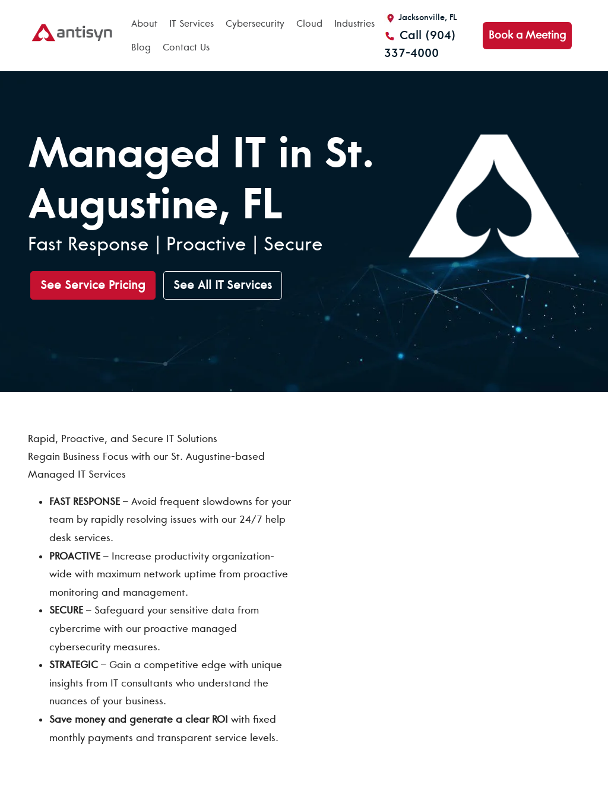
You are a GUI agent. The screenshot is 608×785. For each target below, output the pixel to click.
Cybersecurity (255, 24)
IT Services (191, 24)
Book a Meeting (527, 35)
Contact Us (186, 47)
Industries (354, 24)
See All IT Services (222, 285)
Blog (141, 47)
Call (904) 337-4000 (420, 44)
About (144, 24)
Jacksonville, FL (420, 17)
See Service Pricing (92, 285)
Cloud (309, 24)
